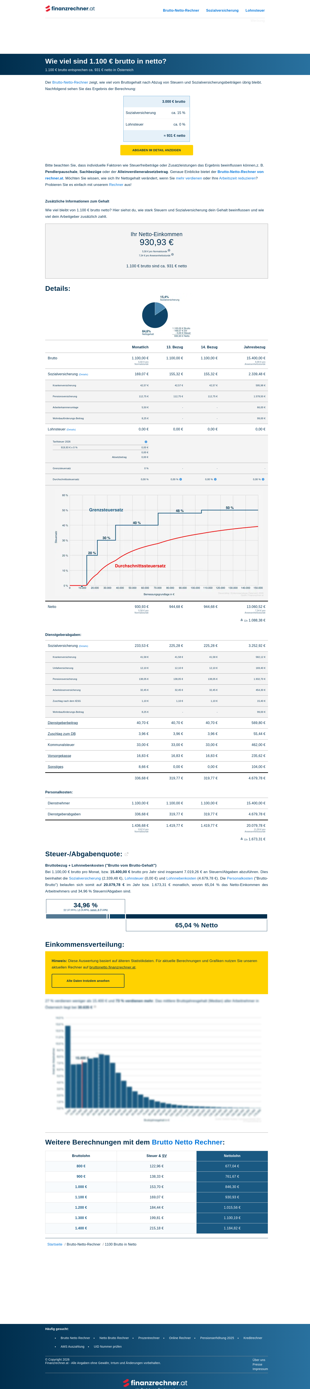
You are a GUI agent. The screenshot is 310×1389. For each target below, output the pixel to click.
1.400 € (81, 1228)
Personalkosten (240, 878)
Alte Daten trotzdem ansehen (88, 981)
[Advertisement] (155, 33)
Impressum (260, 1369)
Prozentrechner (149, 1338)
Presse (257, 1364)
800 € (81, 1166)
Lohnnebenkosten (181, 878)
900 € (81, 1176)
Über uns (259, 1360)
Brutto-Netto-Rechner (181, 10)
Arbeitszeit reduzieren (237, 178)
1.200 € (81, 1207)
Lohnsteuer (255, 10)
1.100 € (81, 1197)
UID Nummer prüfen (108, 1346)
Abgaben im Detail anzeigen (156, 150)
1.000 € (81, 1187)
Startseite (54, 1244)
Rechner (116, 185)
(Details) (83, 374)
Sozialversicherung (222, 10)
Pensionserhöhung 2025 (217, 1338)
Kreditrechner (252, 1338)
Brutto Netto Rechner (187, 1142)
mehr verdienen (189, 178)
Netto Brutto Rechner (114, 1338)
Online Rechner (180, 1338)
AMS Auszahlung (72, 1346)
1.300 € (81, 1218)
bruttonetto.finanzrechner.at (112, 967)
